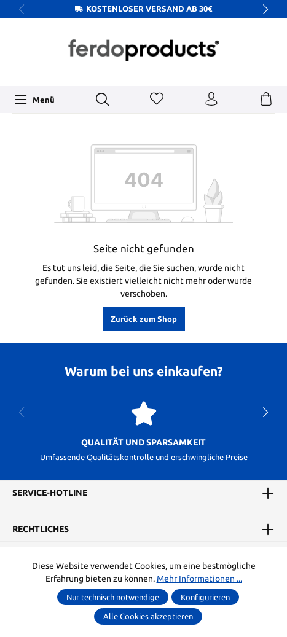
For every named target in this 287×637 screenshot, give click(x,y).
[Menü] (34, 99)
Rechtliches (40, 529)
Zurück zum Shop (144, 319)
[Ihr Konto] (211, 99)
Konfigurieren (205, 597)
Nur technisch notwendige (112, 597)
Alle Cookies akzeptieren (148, 616)
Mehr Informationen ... (199, 579)
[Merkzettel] (156, 99)
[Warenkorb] (266, 99)
